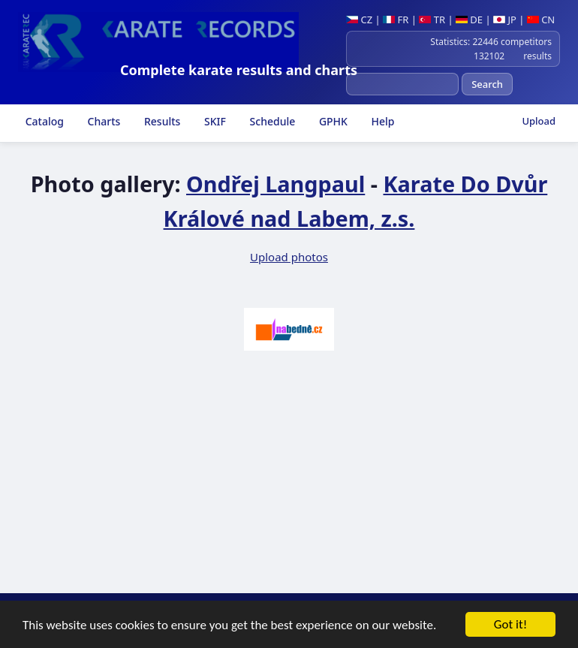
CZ (359, 19)
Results (160, 121)
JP (504, 19)
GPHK (332, 121)
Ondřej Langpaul (275, 183)
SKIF (213, 121)
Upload (538, 121)
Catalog (43, 121)
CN (541, 19)
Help (382, 121)
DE (469, 19)
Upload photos (289, 256)
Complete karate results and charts (238, 70)
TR (432, 19)
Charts (102, 121)
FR (395, 19)
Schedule (271, 121)
